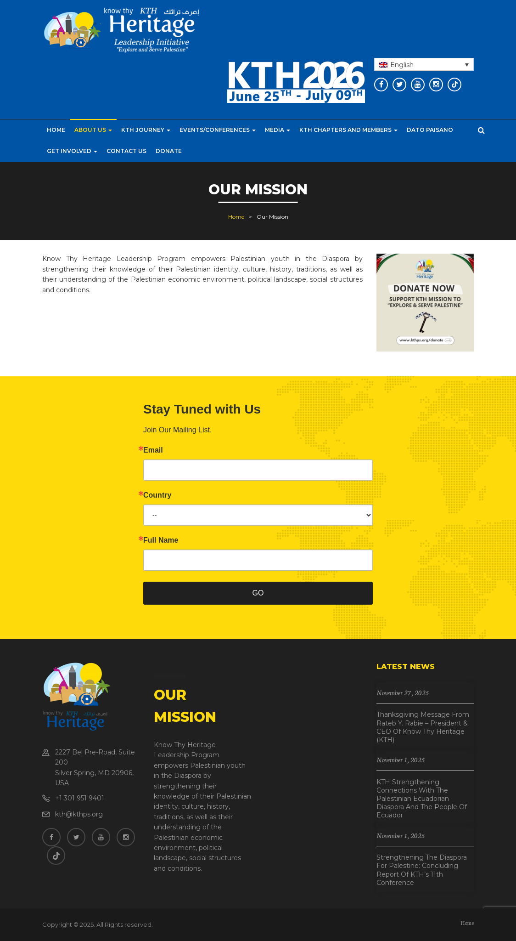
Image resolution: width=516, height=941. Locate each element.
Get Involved (72, 150)
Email (153, 450)
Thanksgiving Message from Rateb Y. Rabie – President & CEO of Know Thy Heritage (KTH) (422, 727)
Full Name (160, 540)
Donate (169, 150)
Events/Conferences (217, 129)
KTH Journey (145, 129)
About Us (93, 129)
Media (277, 129)
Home (56, 129)
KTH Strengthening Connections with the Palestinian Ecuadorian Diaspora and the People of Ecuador (421, 799)
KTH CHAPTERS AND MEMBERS (348, 129)
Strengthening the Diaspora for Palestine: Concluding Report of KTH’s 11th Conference (421, 870)
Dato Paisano (430, 129)
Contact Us (126, 150)
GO (258, 593)
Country (157, 495)
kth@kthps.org (79, 814)
